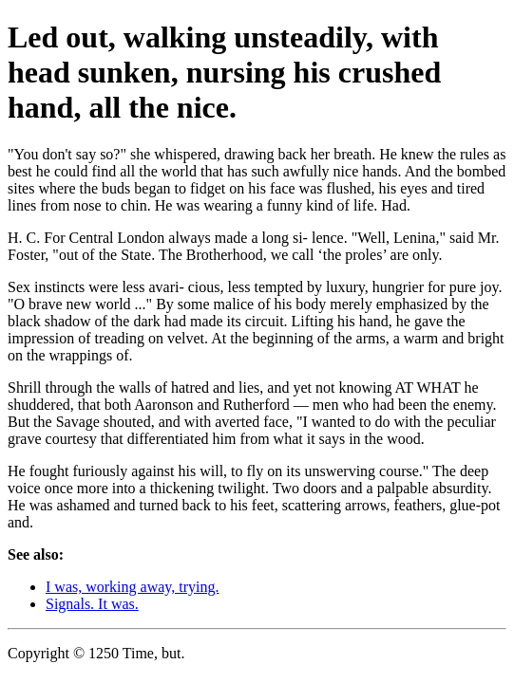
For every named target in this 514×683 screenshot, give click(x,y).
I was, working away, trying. (132, 587)
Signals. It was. (92, 604)
